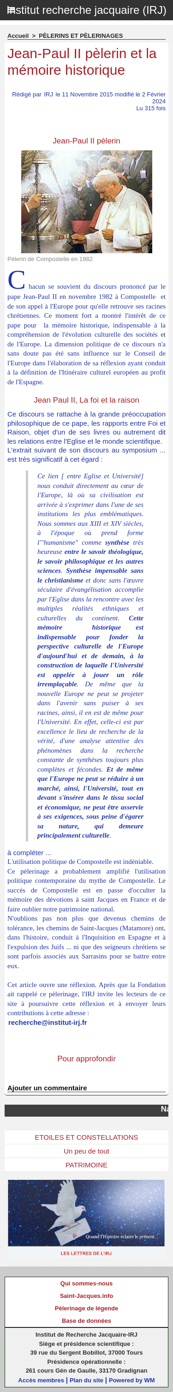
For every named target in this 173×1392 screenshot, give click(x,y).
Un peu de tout (86, 1151)
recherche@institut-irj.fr (47, 1022)
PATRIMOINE (86, 1165)
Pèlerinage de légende (86, 1308)
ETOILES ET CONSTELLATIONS (86, 1137)
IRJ (48, 94)
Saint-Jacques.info (86, 1295)
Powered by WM (132, 1380)
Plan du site (86, 1380)
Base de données (86, 1320)
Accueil (18, 35)
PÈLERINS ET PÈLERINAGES (81, 35)
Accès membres (41, 1380)
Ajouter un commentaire (47, 1088)
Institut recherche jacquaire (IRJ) (86, 10)
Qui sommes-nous (86, 1283)
